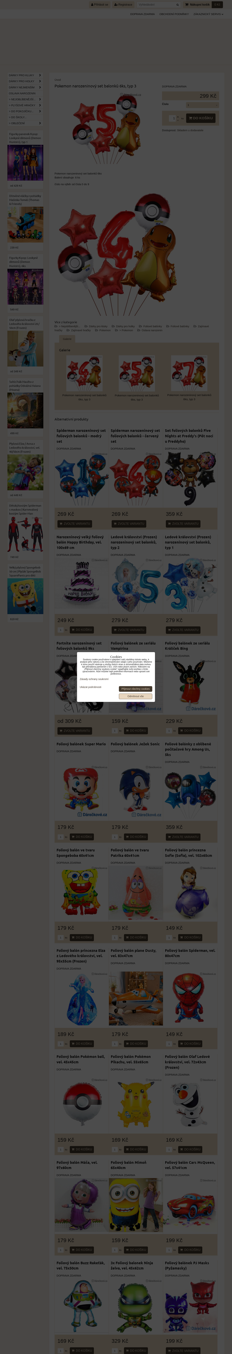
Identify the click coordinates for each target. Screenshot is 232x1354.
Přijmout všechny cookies (135, 689)
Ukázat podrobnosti (90, 687)
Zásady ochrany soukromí (94, 679)
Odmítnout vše (135, 696)
